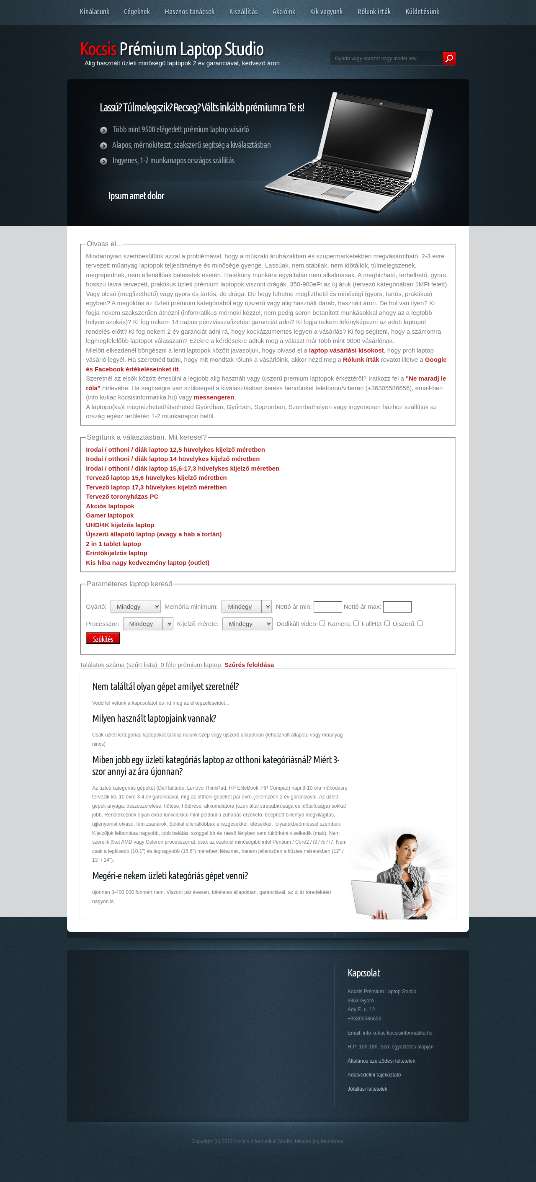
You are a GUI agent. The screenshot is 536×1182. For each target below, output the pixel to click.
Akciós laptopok (110, 506)
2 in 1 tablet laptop (113, 543)
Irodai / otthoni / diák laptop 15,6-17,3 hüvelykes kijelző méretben (182, 468)
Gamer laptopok (110, 515)
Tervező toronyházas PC (122, 496)
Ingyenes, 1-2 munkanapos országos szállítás (173, 160)
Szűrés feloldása (249, 664)
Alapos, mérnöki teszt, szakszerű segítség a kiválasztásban (191, 144)
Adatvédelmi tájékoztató (374, 1075)
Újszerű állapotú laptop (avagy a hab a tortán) (154, 534)
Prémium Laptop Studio (171, 48)
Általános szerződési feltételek (381, 1061)
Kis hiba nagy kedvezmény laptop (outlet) (147, 562)
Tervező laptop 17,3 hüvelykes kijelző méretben (156, 487)
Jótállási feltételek (367, 1089)
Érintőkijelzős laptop (116, 552)
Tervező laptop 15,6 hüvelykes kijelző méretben (156, 477)
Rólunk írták (361, 359)
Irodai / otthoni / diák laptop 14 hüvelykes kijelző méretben (173, 458)
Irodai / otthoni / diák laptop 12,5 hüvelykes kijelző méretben (175, 449)
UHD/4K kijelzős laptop (120, 524)
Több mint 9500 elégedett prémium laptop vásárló (180, 129)
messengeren (214, 397)
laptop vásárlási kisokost (346, 350)
